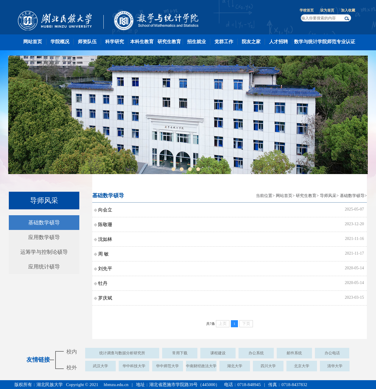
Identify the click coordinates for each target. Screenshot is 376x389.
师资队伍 (87, 41)
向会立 (105, 209)
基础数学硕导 (44, 223)
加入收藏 (348, 10)
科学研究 (114, 41)
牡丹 (103, 283)
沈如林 (105, 239)
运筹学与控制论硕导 (44, 252)
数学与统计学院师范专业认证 (324, 41)
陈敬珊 (105, 224)
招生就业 (196, 41)
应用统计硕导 (44, 267)
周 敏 (103, 253)
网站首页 (32, 41)
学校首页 (307, 10)
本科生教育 (142, 41)
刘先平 (105, 268)
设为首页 (327, 10)
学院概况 (60, 41)
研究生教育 (169, 41)
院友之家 (251, 41)
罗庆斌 (105, 297)
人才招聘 (278, 41)
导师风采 (328, 195)
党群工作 (223, 41)
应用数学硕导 (44, 237)
